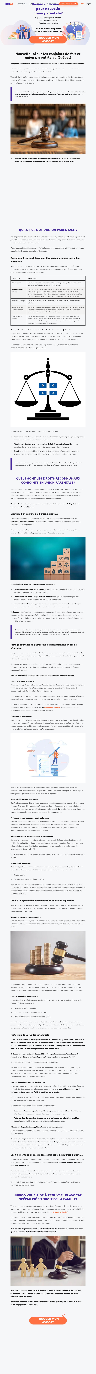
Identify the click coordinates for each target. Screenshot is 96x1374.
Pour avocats (51, 4)
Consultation (22, 4)
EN (82, 4)
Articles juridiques (36, 4)
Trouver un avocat (68, 4)
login (89, 4)
